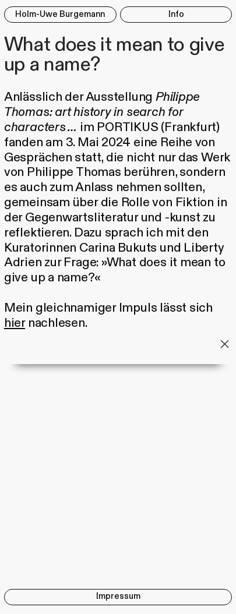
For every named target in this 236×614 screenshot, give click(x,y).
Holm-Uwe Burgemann (60, 14)
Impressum (118, 596)
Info (176, 14)
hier (14, 323)
